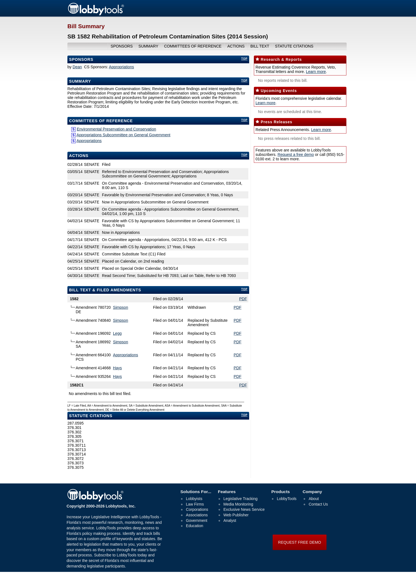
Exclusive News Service (244, 509)
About (314, 498)
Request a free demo (296, 154)
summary (148, 46)
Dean (77, 67)
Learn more (316, 71)
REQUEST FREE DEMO (299, 542)
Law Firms (195, 504)
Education (194, 526)
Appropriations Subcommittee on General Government (123, 135)
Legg (117, 333)
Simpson (120, 307)
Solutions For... (195, 491)
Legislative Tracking (240, 498)
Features (227, 491)
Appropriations (121, 67)
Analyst (229, 520)
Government (196, 520)
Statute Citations (294, 46)
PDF (243, 299)
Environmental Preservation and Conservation (116, 129)
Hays (117, 368)
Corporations (197, 509)
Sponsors (81, 59)
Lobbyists (194, 498)
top (244, 58)
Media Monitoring (238, 504)
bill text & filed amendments (105, 290)
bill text (259, 46)
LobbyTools (286, 498)
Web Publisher (236, 515)
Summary (80, 81)
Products (280, 491)
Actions (78, 155)
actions (236, 46)
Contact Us (318, 504)
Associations (197, 515)
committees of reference (193, 46)
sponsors (122, 46)
